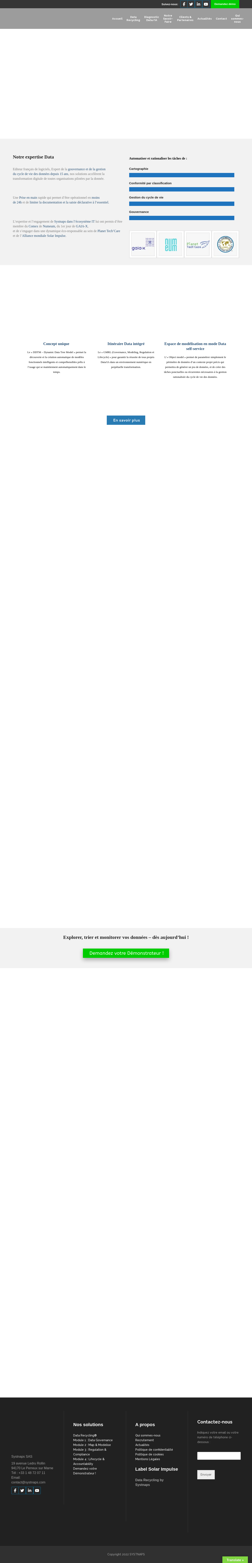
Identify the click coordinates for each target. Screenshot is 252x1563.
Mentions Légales (147, 1459)
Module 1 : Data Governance (93, 1440)
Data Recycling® (85, 1435)
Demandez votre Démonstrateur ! (126, 953)
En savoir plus (126, 420)
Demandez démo (225, 4)
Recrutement (144, 1440)
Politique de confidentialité (154, 1449)
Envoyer (206, 1474)
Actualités (142, 1445)
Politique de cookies (149, 1454)
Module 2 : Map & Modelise (92, 1445)
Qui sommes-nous (147, 1435)
